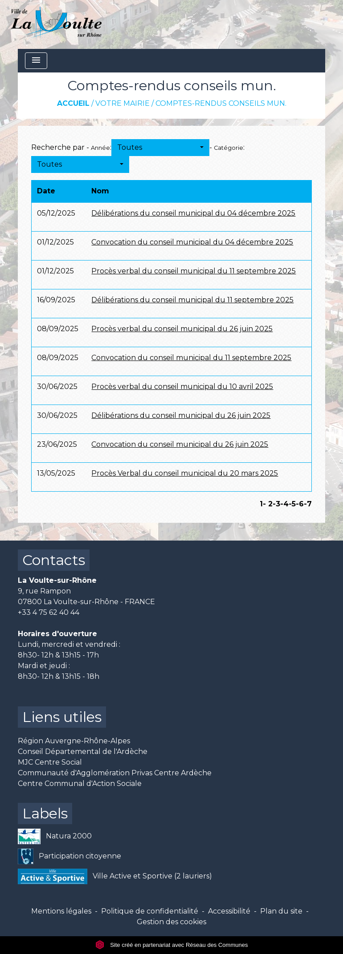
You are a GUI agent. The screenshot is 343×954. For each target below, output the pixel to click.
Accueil (73, 103)
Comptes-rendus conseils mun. (220, 103)
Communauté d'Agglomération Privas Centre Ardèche (115, 773)
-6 (300, 504)
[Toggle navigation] (36, 60)
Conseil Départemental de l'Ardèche (82, 751)
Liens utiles (62, 717)
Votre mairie (122, 103)
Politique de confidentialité (149, 911)
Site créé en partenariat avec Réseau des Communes (171, 945)
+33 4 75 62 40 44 (48, 612)
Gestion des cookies (171, 922)
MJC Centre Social (50, 762)
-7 (308, 504)
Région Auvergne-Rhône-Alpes (74, 741)
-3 (276, 504)
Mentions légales (61, 911)
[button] (160, 147)
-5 (292, 504)
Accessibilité (229, 911)
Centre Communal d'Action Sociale (80, 783)
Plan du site (281, 911)
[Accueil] (56, 24)
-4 (284, 504)
